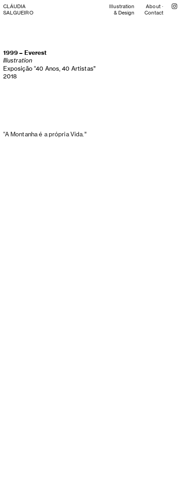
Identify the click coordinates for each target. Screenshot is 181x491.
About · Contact (153, 9)
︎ (174, 6)
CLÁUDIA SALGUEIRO (18, 9)
